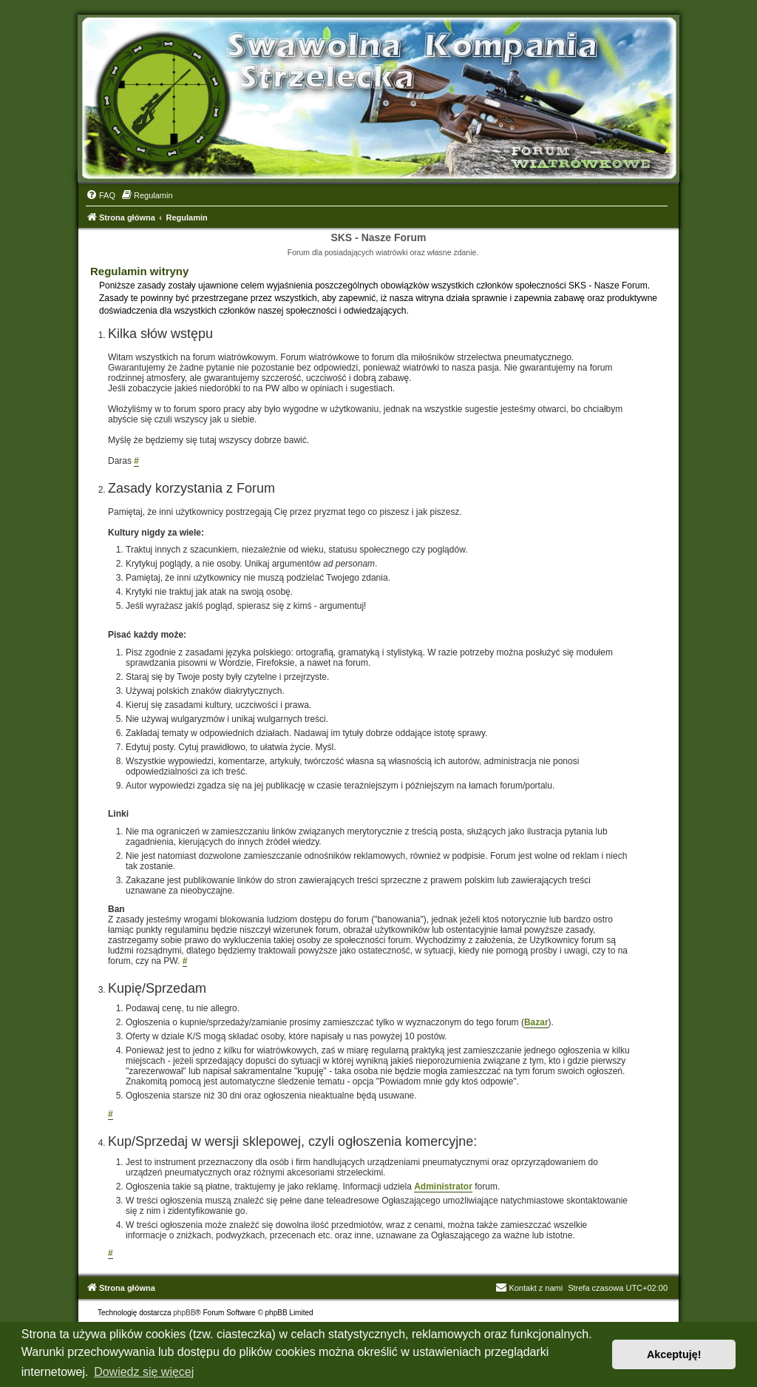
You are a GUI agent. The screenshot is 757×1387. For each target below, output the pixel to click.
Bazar (536, 1022)
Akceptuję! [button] (674, 1354)
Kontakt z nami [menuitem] (529, 1287)
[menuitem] (100, 195)
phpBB (184, 1313)
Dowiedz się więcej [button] (144, 1372)
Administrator (443, 1186)
